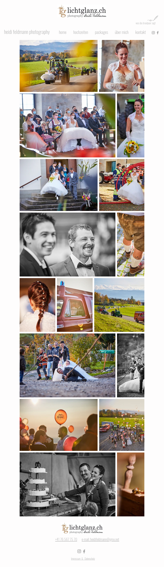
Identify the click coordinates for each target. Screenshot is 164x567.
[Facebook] (158, 33)
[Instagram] (153, 33)
